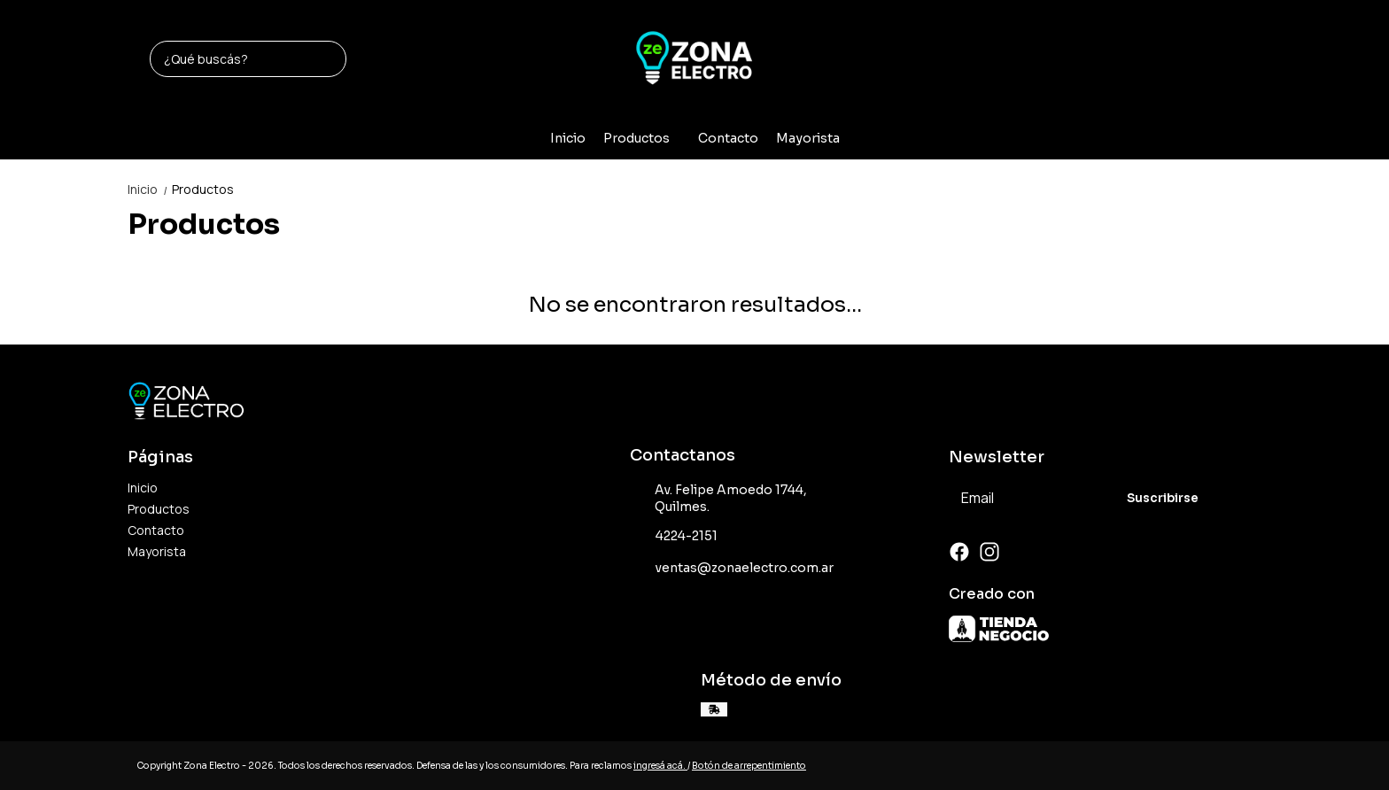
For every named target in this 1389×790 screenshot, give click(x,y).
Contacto (728, 138)
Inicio (568, 138)
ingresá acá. (660, 765)
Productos (645, 138)
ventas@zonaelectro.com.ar (732, 568)
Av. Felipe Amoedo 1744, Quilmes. (718, 498)
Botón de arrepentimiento (749, 765)
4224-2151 (674, 536)
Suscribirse (1163, 498)
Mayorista (808, 138)
